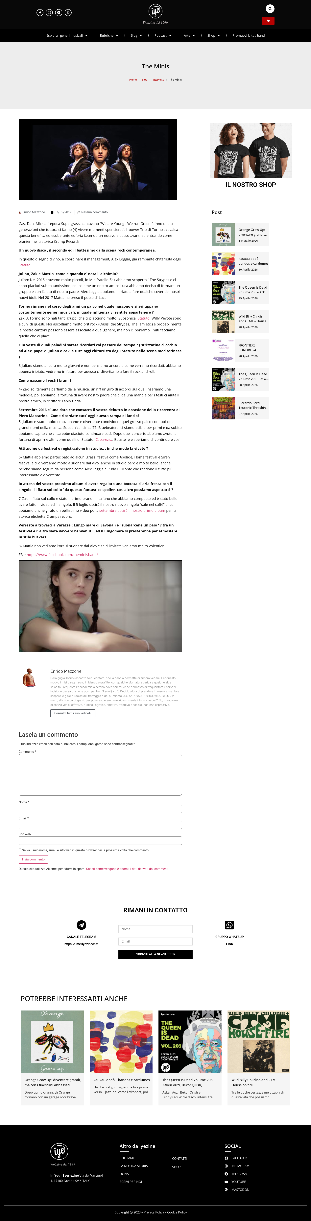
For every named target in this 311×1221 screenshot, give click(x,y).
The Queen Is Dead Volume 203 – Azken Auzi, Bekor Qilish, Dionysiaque (188, 1084)
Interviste (158, 79)
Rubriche (109, 35)
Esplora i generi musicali (67, 35)
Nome (24, 802)
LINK (229, 944)
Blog (136, 35)
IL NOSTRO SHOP (251, 185)
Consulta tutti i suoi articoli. (72, 713)
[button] (270, 8)
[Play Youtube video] (100, 606)
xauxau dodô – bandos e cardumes (122, 1079)
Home (133, 79)
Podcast (163, 35)
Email (24, 818)
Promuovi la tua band (248, 35)
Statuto (25, 265)
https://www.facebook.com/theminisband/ (62, 554)
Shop (213, 35)
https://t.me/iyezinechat (81, 944)
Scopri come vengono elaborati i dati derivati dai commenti (127, 869)
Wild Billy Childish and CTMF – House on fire (252, 321)
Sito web (25, 834)
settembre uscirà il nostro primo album (132, 510)
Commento (27, 751)
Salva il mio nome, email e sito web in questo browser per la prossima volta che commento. (85, 850)
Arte (189, 35)
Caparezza (103, 439)
